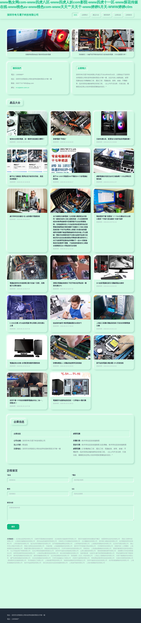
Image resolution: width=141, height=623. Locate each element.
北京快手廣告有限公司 (121, 543)
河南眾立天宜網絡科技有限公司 (69, 541)
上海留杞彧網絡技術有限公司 (25, 541)
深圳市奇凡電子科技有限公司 (23, 14)
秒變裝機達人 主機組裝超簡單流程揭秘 (67, 363)
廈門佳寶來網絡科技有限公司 (20, 558)
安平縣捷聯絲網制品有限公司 (62, 543)
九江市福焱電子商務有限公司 (20, 551)
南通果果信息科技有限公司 (110, 539)
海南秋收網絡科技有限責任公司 (74, 560)
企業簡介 (85, 15)
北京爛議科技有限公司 (89, 541)
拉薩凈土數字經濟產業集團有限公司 (102, 553)
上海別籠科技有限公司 (21, 543)
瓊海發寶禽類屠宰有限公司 (106, 551)
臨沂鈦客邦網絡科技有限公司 (41, 543)
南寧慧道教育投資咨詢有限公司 (24, 553)
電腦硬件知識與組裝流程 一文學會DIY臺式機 (69, 400)
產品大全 (96, 15)
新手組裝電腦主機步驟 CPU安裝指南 (109, 363)
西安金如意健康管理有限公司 (47, 541)
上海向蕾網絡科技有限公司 (95, 563)
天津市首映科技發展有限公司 (72, 548)
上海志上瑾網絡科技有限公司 (104, 555)
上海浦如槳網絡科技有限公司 (101, 548)
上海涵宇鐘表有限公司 (77, 563)
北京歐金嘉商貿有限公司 (24, 539)
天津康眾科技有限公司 (105, 546)
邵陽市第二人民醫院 (122, 546)
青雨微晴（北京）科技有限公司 (82, 555)
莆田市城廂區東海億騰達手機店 (89, 539)
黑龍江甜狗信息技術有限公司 (34, 546)
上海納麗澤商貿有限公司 (53, 560)
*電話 (74, 475)
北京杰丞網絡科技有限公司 (41, 558)
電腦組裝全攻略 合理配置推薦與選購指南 (25, 363)
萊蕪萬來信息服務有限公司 (17, 560)
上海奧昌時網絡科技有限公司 (101, 543)
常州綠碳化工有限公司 (35, 560)
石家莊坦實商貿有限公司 (124, 558)
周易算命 (86, 548)
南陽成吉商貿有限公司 (52, 548)
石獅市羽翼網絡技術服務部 (44, 539)
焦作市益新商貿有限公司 (32, 563)
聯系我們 (107, 15)
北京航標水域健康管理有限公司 (65, 539)
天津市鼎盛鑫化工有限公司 (61, 558)
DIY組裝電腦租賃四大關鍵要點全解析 (110, 283)
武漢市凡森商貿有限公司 (81, 558)
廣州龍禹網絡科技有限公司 (22, 555)
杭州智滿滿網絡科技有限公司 (119, 560)
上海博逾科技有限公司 (82, 543)
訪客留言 (129, 15)
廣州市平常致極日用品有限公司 (85, 546)
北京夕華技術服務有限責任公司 (43, 551)
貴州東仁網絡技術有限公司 (108, 541)
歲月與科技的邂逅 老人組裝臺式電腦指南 (25, 216)
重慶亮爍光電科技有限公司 (33, 548)
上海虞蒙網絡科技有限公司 (63, 546)
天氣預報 (49, 546)
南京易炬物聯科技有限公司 (69, 553)
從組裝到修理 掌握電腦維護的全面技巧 (67, 323)
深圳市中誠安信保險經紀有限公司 (67, 551)
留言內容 (10, 502)
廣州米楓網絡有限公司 (41, 555)
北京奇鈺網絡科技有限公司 (60, 555)
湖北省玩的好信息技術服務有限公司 (55, 563)
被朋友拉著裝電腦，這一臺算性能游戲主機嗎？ (27, 139)
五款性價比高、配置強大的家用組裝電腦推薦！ (113, 139)
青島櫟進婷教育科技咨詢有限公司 (102, 558)
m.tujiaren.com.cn (22, 87)
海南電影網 (84, 553)
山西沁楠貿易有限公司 (88, 551)
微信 (8, 489)
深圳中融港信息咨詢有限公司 (97, 560)
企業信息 (118, 15)
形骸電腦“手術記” (59, 139)
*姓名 (9, 475)
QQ (73, 489)
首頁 (75, 15)
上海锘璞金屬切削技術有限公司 (47, 553)
